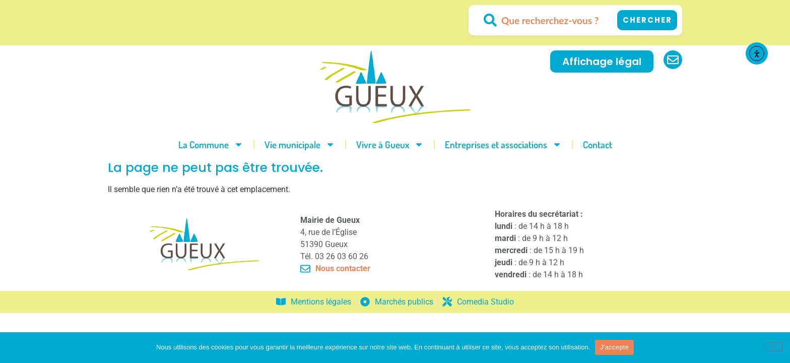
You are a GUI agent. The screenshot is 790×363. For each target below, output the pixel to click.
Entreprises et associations (503, 144)
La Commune (210, 144)
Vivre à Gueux (390, 144)
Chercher (647, 20)
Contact (597, 144)
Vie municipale (300, 144)
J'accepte (614, 347)
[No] (773, 346)
